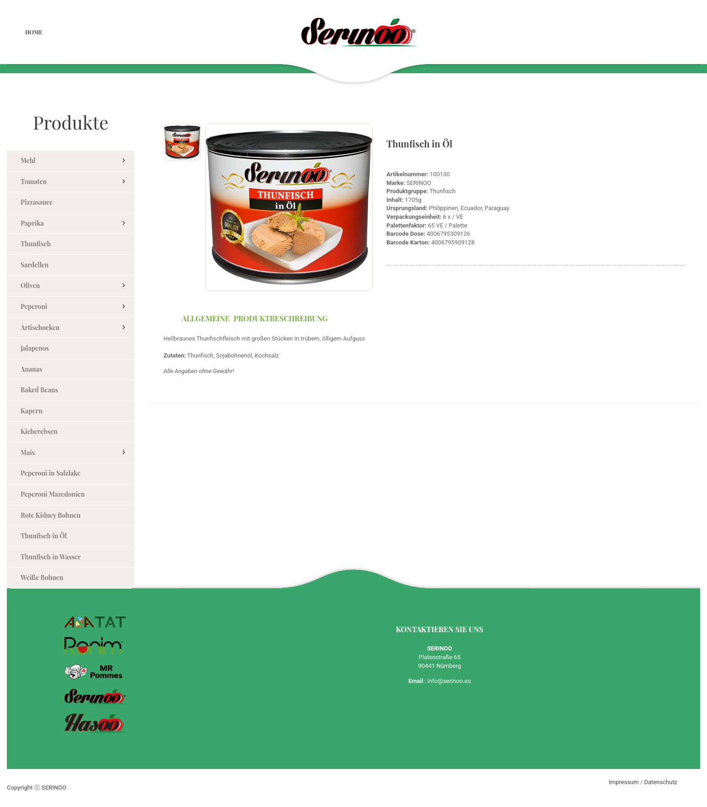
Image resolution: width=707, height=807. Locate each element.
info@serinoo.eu (449, 680)
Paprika (32, 223)
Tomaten (34, 181)
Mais (28, 452)
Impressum (623, 782)
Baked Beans (39, 389)
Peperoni (34, 306)
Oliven (30, 285)
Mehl (28, 160)
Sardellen (34, 264)
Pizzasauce (37, 202)
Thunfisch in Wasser (50, 556)
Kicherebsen (39, 431)
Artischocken (40, 327)
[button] (123, 159)
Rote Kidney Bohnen (50, 515)
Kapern (32, 410)
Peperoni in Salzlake (50, 473)
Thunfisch (36, 243)
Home (34, 32)
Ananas (32, 369)
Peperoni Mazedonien (53, 494)
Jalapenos (35, 348)
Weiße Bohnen (42, 577)
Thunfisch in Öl (44, 535)
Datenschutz (660, 782)
